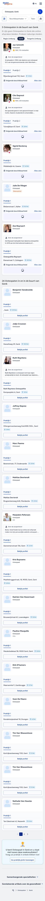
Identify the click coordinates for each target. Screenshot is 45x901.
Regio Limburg (9, 39)
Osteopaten (22, 890)
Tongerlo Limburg (34, 39)
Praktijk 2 (16, 70)
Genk (21, 39)
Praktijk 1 (7, 70)
